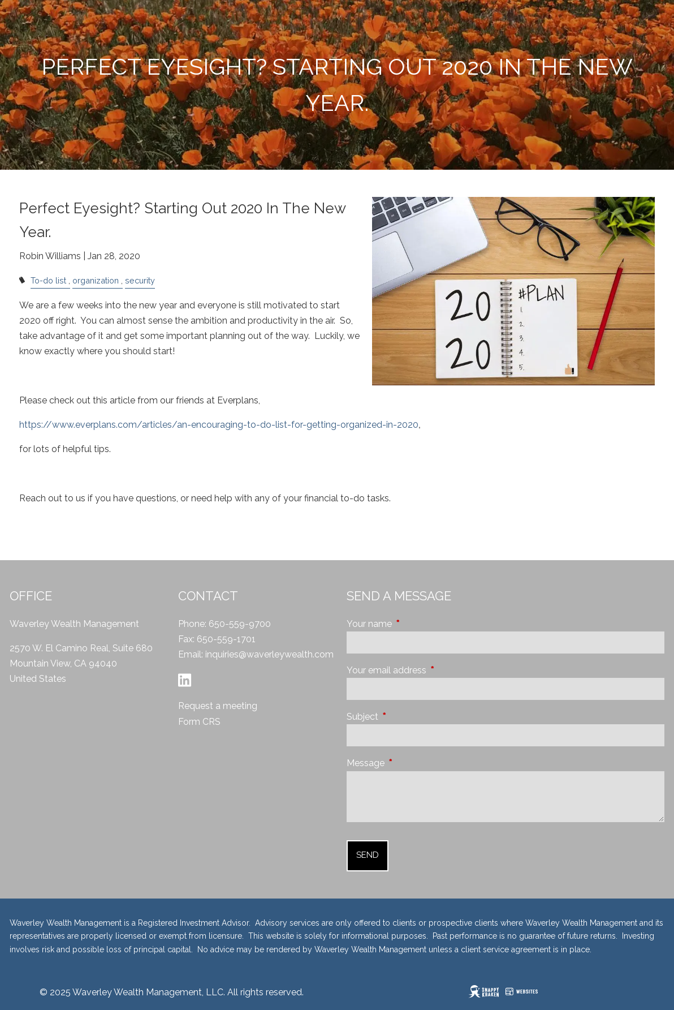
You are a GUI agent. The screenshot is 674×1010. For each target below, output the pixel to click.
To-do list (48, 280)
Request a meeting (217, 705)
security (140, 280)
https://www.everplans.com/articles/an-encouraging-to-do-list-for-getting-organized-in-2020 (218, 424)
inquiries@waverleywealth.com (269, 654)
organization (95, 280)
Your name (412, 623)
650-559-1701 (226, 639)
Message (408, 763)
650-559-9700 (240, 623)
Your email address (429, 670)
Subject (405, 716)
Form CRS (199, 721)
